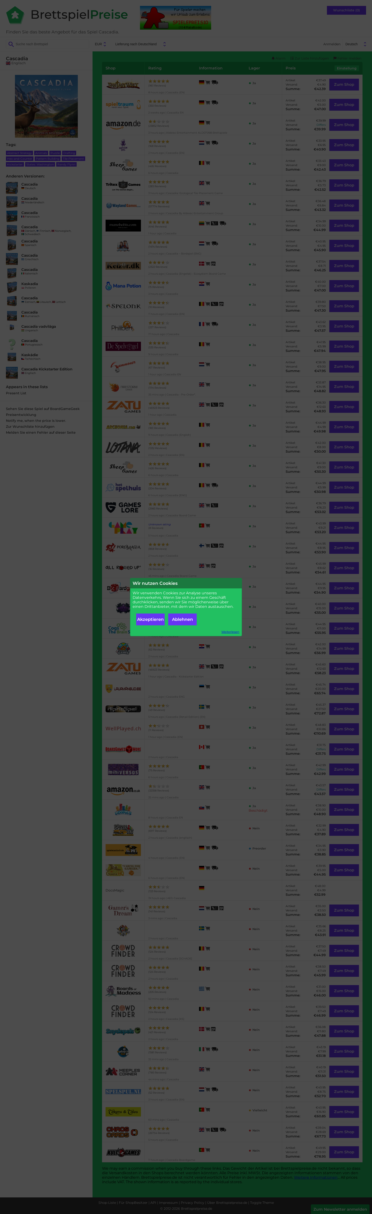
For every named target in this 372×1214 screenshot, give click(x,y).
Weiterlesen (230, 632)
